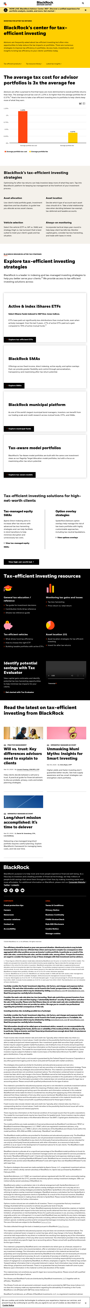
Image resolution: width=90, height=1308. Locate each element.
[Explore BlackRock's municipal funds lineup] (19, 429)
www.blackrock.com (59, 1020)
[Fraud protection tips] (24, 905)
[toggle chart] (81, 103)
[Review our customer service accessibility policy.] (24, 929)
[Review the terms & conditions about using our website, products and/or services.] (65, 905)
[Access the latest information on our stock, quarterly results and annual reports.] (24, 919)
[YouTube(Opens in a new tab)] (22, 890)
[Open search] (83, 3)
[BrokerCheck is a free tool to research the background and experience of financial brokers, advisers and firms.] (65, 919)
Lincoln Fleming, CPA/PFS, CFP (28, 769)
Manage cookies (52, 934)
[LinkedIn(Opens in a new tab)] (11, 890)
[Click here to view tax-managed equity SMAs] (19, 545)
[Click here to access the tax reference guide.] (24, 613)
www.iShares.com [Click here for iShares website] (58, 991)
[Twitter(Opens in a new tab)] (17, 890)
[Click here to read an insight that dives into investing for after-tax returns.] (66, 645)
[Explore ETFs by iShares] (20, 339)
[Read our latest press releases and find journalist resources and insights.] (24, 915)
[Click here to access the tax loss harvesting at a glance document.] (66, 602)
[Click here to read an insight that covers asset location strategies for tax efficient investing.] (66, 640)
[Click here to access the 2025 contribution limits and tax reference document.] (24, 609)
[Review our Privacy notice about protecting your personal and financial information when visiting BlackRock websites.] (65, 910)
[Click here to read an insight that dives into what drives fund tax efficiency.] (24, 639)
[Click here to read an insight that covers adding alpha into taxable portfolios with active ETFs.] (24, 646)
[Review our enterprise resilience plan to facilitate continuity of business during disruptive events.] (65, 915)
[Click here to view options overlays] (67, 538)
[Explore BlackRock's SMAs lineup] (14, 386)
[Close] (85, 1303)
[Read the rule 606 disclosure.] (65, 924)
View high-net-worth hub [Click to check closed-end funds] (20, 562)
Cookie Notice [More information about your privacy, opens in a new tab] (8, 1305)
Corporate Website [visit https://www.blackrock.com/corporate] (77, 882)
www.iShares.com (77, 1020)
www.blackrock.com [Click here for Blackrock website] (76, 991)
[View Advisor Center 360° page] (45, 10)
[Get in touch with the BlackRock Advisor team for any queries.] (24, 924)
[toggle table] (84, 103)
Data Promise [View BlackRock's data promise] (63, 1226)
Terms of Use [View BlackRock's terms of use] (46, 1222)
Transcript (52, 683)
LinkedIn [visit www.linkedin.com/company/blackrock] (15, 885)
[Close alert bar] (85, 10)
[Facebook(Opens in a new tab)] (6, 890)
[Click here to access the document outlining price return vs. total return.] (66, 606)
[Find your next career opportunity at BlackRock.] (24, 910)
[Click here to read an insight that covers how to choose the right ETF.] (24, 643)
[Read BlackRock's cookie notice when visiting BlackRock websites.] (65, 929)
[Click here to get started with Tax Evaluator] (19, 692)
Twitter (7, 885)
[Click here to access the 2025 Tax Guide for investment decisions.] (24, 605)
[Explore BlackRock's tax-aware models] (20, 475)
